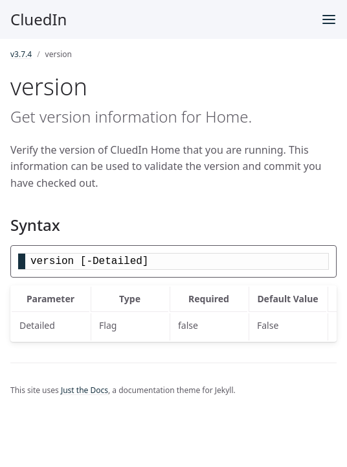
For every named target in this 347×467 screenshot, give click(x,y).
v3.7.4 (21, 54)
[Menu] (329, 19)
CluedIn (38, 19)
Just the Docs (84, 390)
